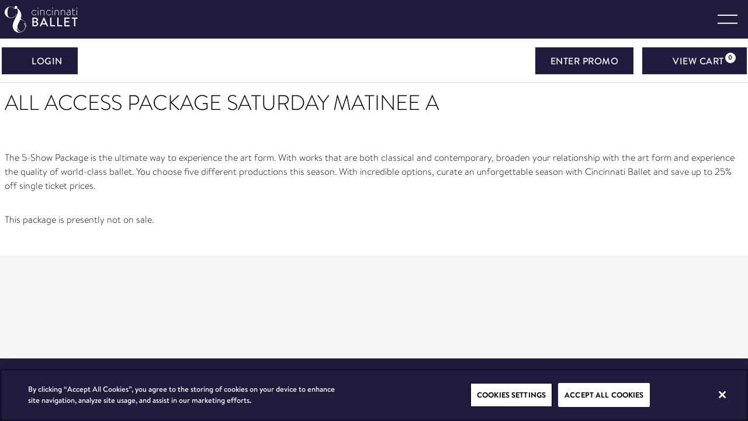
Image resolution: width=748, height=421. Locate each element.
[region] (374, 395)
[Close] (722, 395)
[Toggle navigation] (727, 19)
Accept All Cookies (604, 394)
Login (40, 60)
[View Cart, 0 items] (694, 60)
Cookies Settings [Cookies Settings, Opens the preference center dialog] (511, 394)
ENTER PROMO (584, 60)
